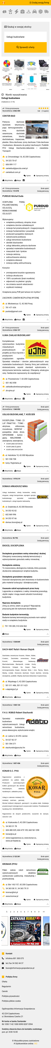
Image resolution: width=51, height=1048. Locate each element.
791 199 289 (10, 626)
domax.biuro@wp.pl (13, 522)
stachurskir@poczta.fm (15, 747)
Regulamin (6, 986)
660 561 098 (34, 830)
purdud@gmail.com (13, 311)
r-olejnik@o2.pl (11, 689)
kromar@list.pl (12, 892)
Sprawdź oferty (25, 47)
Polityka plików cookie (11, 1001)
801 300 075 (18, 958)
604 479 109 (22, 830)
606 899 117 (11, 164)
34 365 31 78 (11, 826)
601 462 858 (11, 383)
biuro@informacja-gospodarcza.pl (20, 968)
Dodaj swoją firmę (39, 2)
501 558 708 (10, 459)
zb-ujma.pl (10, 390)
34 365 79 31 (23, 888)
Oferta (4, 981)
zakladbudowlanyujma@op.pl (18, 387)
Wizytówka (7, 180)
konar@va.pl (11, 834)
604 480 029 (11, 830)
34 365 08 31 (11, 888)
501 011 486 (10, 685)
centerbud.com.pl (13, 172)
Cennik (5, 991)
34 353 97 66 (11, 518)
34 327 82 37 (11, 740)
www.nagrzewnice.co (14, 838)
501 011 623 (22, 685)
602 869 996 (10, 514)
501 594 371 (10, 744)
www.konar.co (30, 838)
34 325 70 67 (11, 160)
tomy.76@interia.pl (13, 463)
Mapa (17, 180)
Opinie (28, 176)
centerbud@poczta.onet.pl (17, 168)
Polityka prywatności (10, 996)
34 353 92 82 (11, 511)
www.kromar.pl (12, 896)
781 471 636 (10, 307)
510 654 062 (21, 626)
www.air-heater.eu (13, 841)
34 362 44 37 (17, 963)
